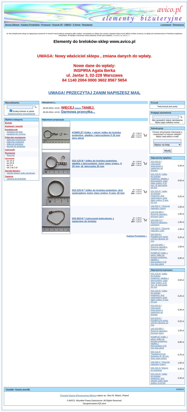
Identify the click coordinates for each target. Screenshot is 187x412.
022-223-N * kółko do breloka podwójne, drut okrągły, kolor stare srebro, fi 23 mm (159, 378)
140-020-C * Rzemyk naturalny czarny (160, 207)
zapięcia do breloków (16, 178)
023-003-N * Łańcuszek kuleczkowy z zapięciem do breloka (157, 166)
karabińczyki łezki (15, 132)
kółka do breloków (15, 144)
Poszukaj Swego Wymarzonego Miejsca (78, 395)
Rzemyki (11, 155)
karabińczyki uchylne (16, 134)
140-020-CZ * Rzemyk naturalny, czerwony (159, 222)
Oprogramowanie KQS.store (94, 404)
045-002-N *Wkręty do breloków (159, 369)
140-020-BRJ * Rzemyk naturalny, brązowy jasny (159, 214)
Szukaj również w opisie (23, 111)
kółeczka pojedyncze (16, 140)
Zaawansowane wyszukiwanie (21, 114)
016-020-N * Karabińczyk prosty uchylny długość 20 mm (159, 237)
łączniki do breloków (16, 146)
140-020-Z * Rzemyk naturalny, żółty (160, 229)
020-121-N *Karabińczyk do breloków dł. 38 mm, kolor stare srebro (160, 355)
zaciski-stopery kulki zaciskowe (21, 173)
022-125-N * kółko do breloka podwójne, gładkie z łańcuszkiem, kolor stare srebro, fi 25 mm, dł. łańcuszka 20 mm (160, 181)
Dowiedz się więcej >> (121, 35)
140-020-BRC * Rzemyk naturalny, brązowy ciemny (159, 247)
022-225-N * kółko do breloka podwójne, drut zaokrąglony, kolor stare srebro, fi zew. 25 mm (159, 196)
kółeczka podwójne (15, 142)
